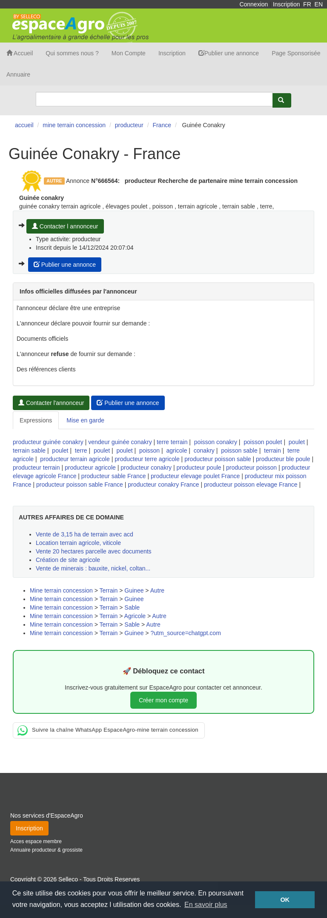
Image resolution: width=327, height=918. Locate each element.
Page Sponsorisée (296, 53)
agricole (176, 450)
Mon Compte (129, 53)
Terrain (109, 590)
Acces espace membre (36, 841)
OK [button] (285, 899)
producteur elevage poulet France (195, 476)
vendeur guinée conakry (120, 442)
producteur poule (198, 467)
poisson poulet (263, 442)
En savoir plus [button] (205, 904)
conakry (204, 450)
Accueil (19, 53)
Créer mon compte (163, 700)
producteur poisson (251, 467)
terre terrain (172, 442)
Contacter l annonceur (65, 226)
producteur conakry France (163, 484)
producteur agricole (90, 467)
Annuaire (18, 74)
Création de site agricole (68, 559)
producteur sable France (113, 476)
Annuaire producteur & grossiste (46, 850)
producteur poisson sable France (79, 484)
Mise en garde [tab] (85, 420)
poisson (149, 450)
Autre (157, 590)
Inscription (286, 4)
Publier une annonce (228, 53)
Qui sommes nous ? (72, 53)
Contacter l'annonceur (51, 402)
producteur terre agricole (147, 459)
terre (81, 450)
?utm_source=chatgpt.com (185, 633)
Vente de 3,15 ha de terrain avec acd (84, 534)
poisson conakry (215, 442)
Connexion (253, 4)
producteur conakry (146, 467)
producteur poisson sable (217, 459)
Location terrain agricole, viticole (78, 542)
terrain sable (29, 450)
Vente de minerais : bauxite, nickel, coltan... (93, 568)
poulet (297, 442)
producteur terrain (36, 467)
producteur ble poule (283, 459)
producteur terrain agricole (74, 459)
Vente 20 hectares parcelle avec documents (94, 551)
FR (307, 4)
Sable (132, 607)
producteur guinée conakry (48, 442)
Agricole (135, 616)
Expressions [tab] (36, 420)
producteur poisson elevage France (250, 484)
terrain (272, 450)
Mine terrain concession (61, 590)
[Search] (154, 99)
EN (319, 4)
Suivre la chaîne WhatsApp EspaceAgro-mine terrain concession (107, 730)
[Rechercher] (281, 100)
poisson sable (239, 450)
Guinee (133, 590)
